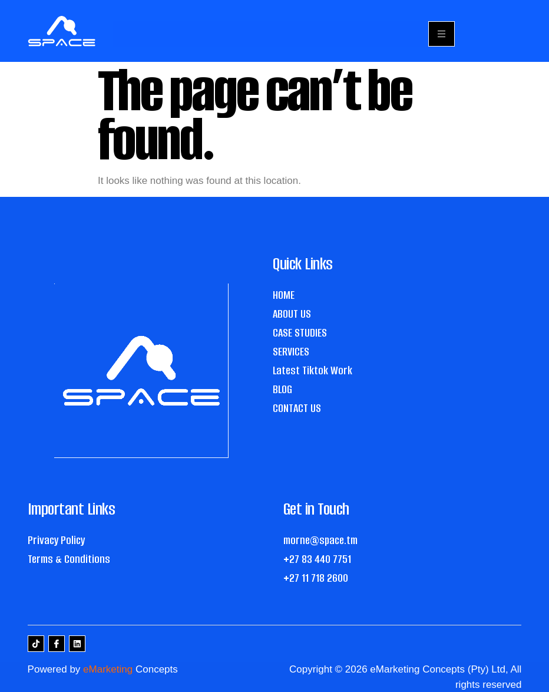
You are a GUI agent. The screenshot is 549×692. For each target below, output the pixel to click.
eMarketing (108, 669)
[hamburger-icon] (441, 34)
